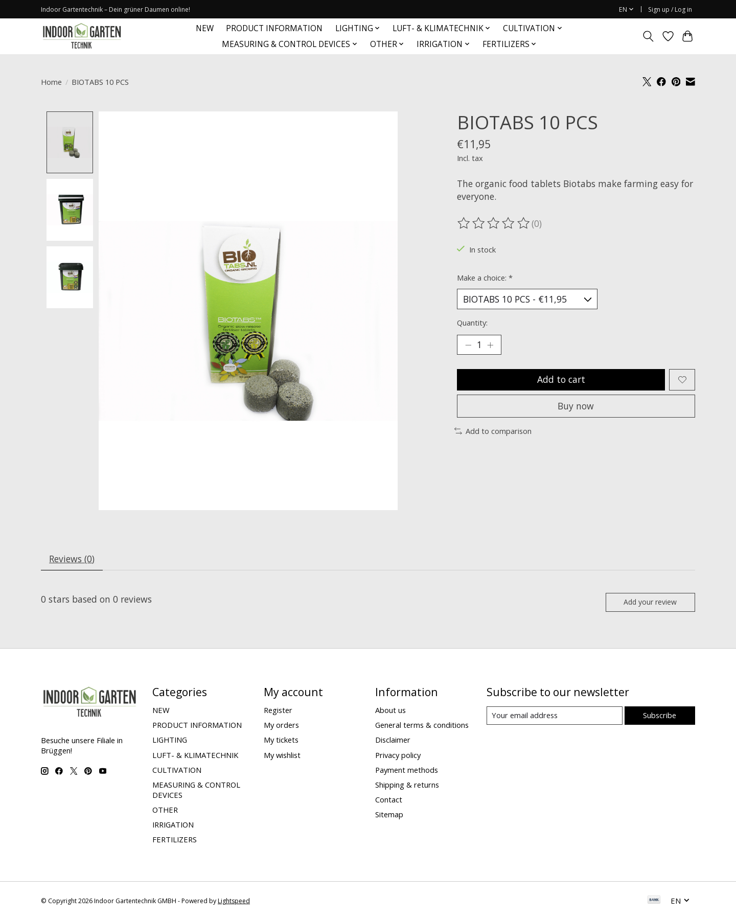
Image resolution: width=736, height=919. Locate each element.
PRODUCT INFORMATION (274, 28)
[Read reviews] (494, 223)
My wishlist (282, 755)
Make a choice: (485, 277)
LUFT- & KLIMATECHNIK (195, 755)
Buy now (576, 407)
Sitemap (389, 815)
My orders (281, 726)
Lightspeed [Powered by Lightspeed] (234, 901)
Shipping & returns (407, 785)
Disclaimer (392, 741)
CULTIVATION (176, 770)
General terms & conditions (422, 726)
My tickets (281, 741)
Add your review (650, 602)
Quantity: (472, 323)
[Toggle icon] (648, 36)
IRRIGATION (173, 825)
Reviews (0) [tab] (72, 559)
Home (51, 82)
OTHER (165, 810)
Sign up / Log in (670, 9)
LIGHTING (169, 741)
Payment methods (406, 770)
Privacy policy (398, 755)
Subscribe (659, 716)
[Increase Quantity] (491, 345)
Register (278, 710)
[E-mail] (554, 716)
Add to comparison (493, 432)
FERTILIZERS (174, 840)
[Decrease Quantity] (468, 345)
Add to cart (561, 380)
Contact (388, 800)
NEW (205, 28)
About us (390, 710)
